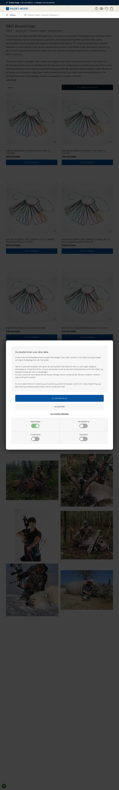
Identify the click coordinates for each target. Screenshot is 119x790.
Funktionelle (35, 437)
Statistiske (83, 437)
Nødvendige (35, 424)
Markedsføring (83, 424)
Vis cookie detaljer (59, 414)
